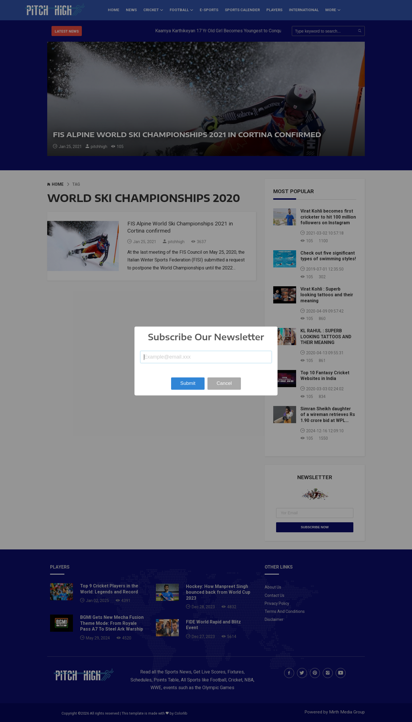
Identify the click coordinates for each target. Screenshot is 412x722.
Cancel (224, 383)
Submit (187, 383)
